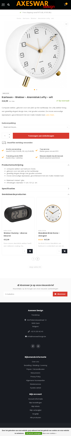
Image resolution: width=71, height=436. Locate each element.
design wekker (35, 267)
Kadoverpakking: (9, 123)
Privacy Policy (36, 376)
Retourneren (35, 373)
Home (19, 18)
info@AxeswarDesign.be (36, 336)
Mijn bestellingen (35, 402)
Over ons (35, 362)
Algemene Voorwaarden (35, 380)
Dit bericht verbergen (33, 433)
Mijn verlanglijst (35, 410)
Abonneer (60, 294)
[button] (34, 89)
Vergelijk (35, 414)
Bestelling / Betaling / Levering (35, 365)
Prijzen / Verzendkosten (36, 369)
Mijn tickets (35, 406)
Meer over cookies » (49, 433)
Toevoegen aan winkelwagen (41, 136)
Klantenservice (35, 384)
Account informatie (35, 399)
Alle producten (35, 417)
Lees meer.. (50, 115)
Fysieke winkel (35, 388)
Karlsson (6, 93)
